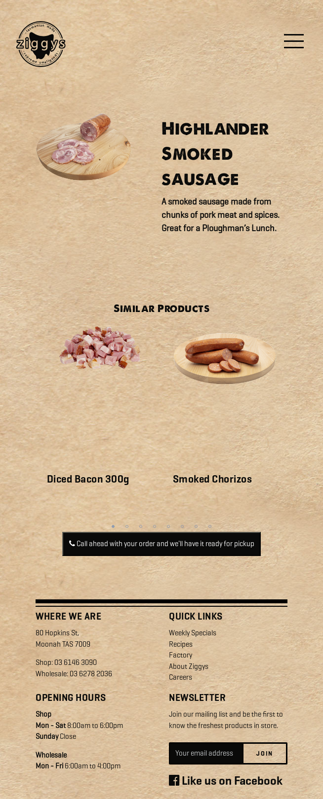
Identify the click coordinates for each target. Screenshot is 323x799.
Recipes (181, 644)
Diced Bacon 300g (88, 479)
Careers (180, 677)
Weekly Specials (192, 632)
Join (264, 753)
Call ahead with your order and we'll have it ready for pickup (161, 543)
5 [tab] (168, 526)
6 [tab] (182, 526)
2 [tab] (126, 526)
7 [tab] (196, 526)
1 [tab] (113, 526)
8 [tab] (209, 526)
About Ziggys (188, 666)
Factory (180, 655)
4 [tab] (154, 526)
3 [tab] (140, 526)
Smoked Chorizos (212, 479)
